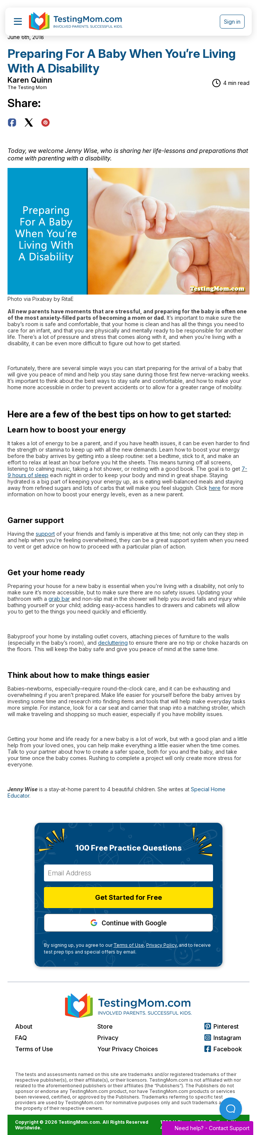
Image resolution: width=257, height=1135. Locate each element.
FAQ (21, 1037)
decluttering (113, 642)
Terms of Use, (129, 945)
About (23, 1026)
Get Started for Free (128, 897)
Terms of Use (34, 1049)
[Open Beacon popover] (230, 1108)
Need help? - (207, 1128)
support (45, 533)
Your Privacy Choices (127, 1049)
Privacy (107, 1037)
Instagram (222, 1037)
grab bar (59, 598)
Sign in (232, 21)
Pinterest (221, 1026)
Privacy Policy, (162, 945)
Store (105, 1026)
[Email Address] (128, 872)
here (215, 488)
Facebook (223, 1049)
